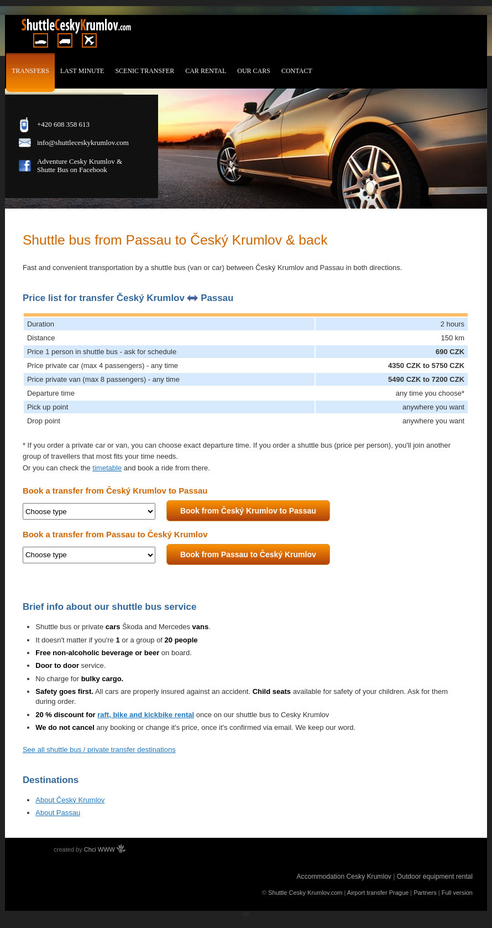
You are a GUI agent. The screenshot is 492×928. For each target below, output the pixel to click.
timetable (107, 468)
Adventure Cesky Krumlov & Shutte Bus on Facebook (79, 165)
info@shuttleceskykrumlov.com (83, 142)
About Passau (57, 812)
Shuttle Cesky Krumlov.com (305, 892)
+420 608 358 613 (63, 124)
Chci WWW (104, 849)
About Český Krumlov (69, 800)
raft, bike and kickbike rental (145, 715)
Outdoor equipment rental (435, 876)
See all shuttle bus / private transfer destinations (99, 749)
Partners (425, 892)
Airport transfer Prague (378, 892)
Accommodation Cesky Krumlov (344, 876)
